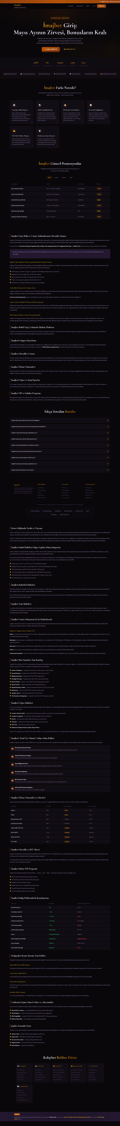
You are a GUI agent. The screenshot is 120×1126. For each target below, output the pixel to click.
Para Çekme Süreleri (76, 1077)
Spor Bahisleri (41, 492)
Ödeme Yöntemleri (72, 515)
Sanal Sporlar (41, 499)
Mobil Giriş (91, 1079)
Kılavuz (88, 6)
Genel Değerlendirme (22, 1104)
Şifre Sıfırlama (92, 1082)
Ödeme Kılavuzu (89, 494)
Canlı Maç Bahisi (41, 494)
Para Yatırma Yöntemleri (76, 1074)
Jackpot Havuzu (65, 499)
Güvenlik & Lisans (85, 515)
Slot (71, 177)
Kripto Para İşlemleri (75, 1079)
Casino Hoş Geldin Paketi (59, 1077)
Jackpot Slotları (38, 1084)
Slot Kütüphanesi (65, 494)
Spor (56, 177)
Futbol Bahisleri (20, 1074)
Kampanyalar (79, 6)
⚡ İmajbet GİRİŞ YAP (50, 49)
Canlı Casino (64, 492)
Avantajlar (70, 6)
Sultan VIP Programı (57, 1084)
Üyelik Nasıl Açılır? (93, 1074)
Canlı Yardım (88, 492)
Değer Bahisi (20, 1095)
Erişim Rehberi (92, 1077)
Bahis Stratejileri (42, 501)
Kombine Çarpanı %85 (58, 1082)
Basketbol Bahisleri (21, 1077)
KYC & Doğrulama (75, 1084)
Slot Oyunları (38, 1077)
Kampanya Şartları (89, 496)
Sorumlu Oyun (88, 499)
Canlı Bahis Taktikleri (22, 1099)
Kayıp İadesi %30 (57, 1079)
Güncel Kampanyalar (49, 515)
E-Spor (39, 496)
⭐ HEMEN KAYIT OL (70, 49)
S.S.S (94, 6)
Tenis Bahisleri (20, 1079)
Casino (64, 177)
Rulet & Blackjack (39, 1079)
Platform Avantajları (35, 515)
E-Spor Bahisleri (21, 1082)
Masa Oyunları (65, 496)
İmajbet (20, 6)
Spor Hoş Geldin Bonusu (58, 1074)
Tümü (49, 177)
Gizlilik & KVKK (88, 501)
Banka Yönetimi (20, 1097)
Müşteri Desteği (92, 1084)
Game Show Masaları (40, 1082)
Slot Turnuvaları (65, 501)
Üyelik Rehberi (61, 515)
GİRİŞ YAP (101, 6)
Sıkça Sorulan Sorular (68, 519)
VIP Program (57, 519)
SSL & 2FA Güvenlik (75, 1082)
